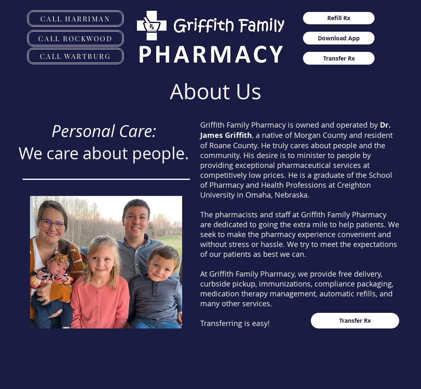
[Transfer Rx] (339, 58)
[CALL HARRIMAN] (75, 18)
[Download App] (339, 38)
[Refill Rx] (339, 18)
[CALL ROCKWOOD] (75, 38)
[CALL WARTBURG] (75, 56)
